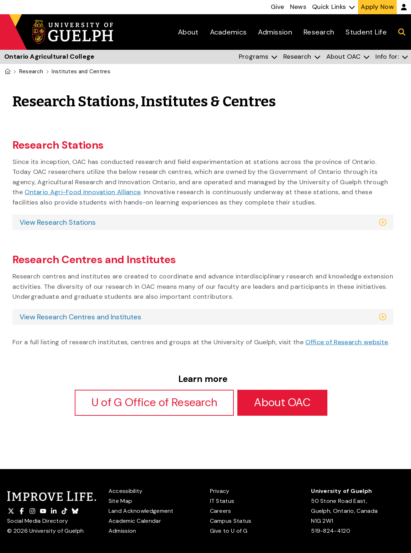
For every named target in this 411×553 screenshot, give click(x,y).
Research (31, 71)
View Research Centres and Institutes (80, 316)
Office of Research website (346, 342)
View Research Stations (58, 222)
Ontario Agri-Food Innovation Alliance (83, 192)
